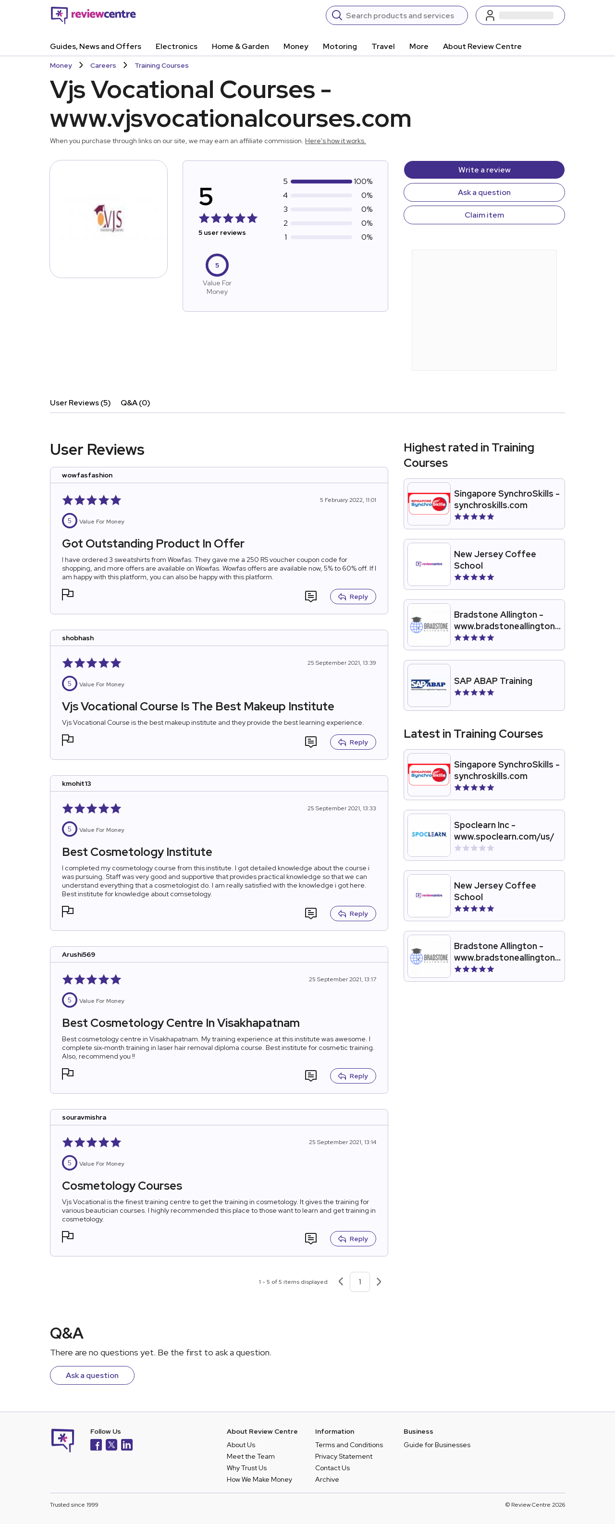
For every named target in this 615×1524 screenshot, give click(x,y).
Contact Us (332, 1467)
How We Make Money (259, 1479)
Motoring (340, 46)
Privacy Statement (343, 1456)
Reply (353, 596)
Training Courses (162, 65)
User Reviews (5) (80, 403)
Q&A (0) (135, 403)
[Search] (404, 15)
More (419, 46)
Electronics (176, 46)
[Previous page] (341, 1282)
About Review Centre (482, 46)
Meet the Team (251, 1456)
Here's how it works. (335, 140)
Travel (383, 46)
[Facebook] (96, 1446)
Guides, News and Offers (95, 46)
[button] (68, 596)
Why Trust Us (247, 1467)
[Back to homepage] (93, 15)
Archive (327, 1479)
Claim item (484, 215)
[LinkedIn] (127, 1446)
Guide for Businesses (437, 1444)
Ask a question (484, 192)
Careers (103, 65)
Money (295, 46)
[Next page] (379, 1282)
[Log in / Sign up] (520, 15)
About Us (241, 1444)
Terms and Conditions (349, 1444)
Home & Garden (240, 46)
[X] (111, 1446)
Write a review (484, 170)
